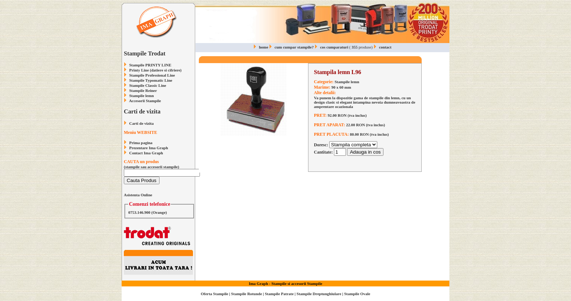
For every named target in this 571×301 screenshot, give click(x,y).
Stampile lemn (141, 95)
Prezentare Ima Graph (148, 148)
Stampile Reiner (143, 90)
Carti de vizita (141, 123)
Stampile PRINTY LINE (150, 65)
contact (385, 47)
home (263, 47)
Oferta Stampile (214, 294)
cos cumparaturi (334, 47)
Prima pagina (141, 142)
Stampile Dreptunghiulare (318, 294)
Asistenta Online (138, 195)
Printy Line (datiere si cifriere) (155, 70)
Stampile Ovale (357, 294)
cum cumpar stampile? (294, 47)
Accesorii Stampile (145, 101)
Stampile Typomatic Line (150, 80)
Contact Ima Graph (146, 153)
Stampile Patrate (279, 294)
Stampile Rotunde (246, 294)
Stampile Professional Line (152, 75)
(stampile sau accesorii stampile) (162, 167)
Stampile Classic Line (147, 85)
